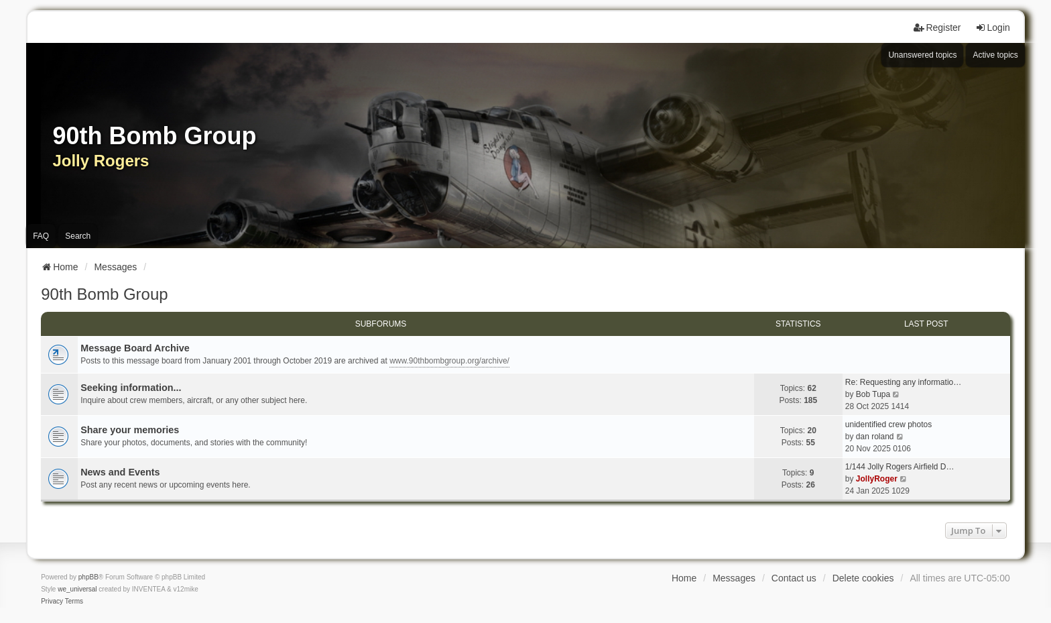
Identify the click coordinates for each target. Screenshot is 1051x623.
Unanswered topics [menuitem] (922, 55)
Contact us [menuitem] (793, 578)
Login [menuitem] (992, 27)
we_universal (77, 589)
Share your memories (129, 429)
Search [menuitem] (77, 236)
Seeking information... (130, 387)
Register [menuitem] (937, 27)
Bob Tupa (873, 394)
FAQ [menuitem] (41, 236)
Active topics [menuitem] (995, 55)
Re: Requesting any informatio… (903, 382)
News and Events (120, 472)
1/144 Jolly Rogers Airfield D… (899, 466)
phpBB (88, 577)
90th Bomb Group (104, 294)
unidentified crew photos (888, 424)
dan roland (875, 436)
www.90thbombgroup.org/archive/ (449, 360)
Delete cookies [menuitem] (863, 578)
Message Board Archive (135, 348)
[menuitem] (52, 602)
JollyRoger (877, 479)
